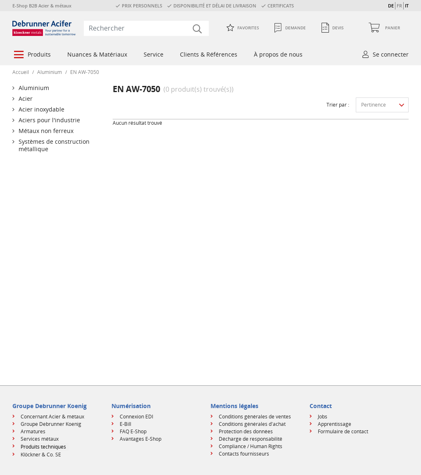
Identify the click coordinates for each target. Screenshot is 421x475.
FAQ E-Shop (133, 431)
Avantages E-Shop (140, 438)
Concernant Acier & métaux (52, 416)
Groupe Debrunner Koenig (51, 424)
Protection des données (246, 431)
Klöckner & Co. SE (41, 454)
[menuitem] (31, 55)
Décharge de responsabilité (250, 438)
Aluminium (49, 72)
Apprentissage (334, 424)
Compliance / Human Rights (250, 446)
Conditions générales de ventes (255, 416)
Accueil (20, 72)
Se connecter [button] (391, 54)
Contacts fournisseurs (244, 453)
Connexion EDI (136, 416)
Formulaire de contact (343, 431)
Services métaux (40, 438)
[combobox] (146, 28)
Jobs (322, 416)
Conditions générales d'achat (252, 424)
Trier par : (337, 104)
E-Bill (125, 424)
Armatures (33, 431)
